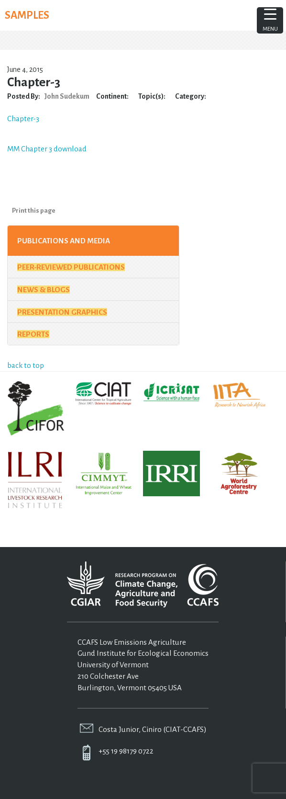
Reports (33, 334)
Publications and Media (63, 241)
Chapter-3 (23, 118)
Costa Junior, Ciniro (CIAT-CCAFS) (153, 729)
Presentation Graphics (62, 312)
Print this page (33, 210)
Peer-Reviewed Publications (71, 267)
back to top (25, 365)
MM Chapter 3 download (47, 149)
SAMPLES (27, 15)
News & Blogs (43, 289)
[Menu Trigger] (270, 20)
